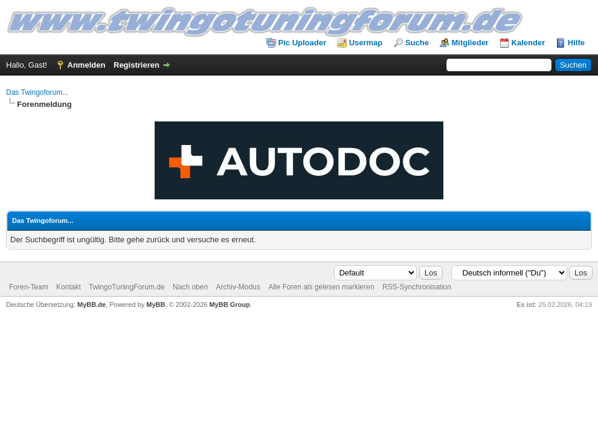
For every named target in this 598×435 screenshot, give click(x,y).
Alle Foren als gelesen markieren (321, 287)
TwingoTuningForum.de (127, 287)
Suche (417, 42)
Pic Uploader (302, 42)
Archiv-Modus (238, 287)
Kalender (528, 42)
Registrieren (136, 64)
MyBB (155, 304)
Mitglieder (470, 42)
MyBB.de (91, 304)
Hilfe (576, 42)
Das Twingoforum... (37, 92)
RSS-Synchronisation (416, 287)
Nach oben (190, 287)
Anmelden (87, 64)
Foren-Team (28, 287)
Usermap (366, 42)
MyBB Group (229, 304)
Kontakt (68, 287)
